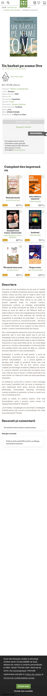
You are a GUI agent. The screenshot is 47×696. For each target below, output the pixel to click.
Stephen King (35, 235)
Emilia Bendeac (15, 236)
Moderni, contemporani (12, 10)
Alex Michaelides (13, 200)
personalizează (19, 671)
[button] (12, 2)
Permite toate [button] (23, 686)
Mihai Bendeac (10, 235)
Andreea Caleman (19, 104)
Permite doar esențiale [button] (23, 691)
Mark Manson (35, 201)
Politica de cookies (33, 674)
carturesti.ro (12, 7)
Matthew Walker (35, 270)
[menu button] (2, 2)
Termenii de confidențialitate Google (19, 678)
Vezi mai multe (12, 76)
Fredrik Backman (15, 68)
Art (10, 96)
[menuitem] (34, 2)
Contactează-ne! (19, 150)
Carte (21, 7)
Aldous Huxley (13, 270)
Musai (11, 102)
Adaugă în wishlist (23, 127)
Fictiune (28, 7)
